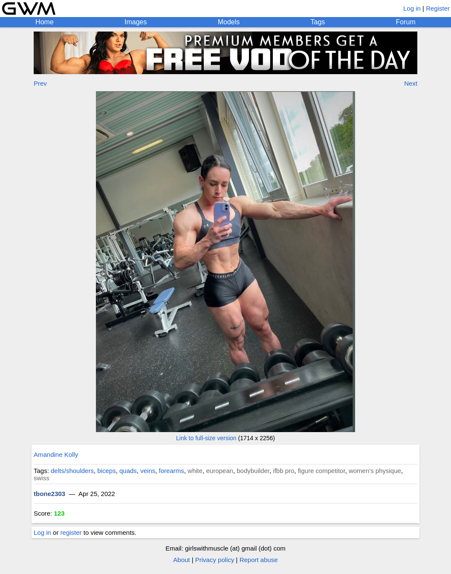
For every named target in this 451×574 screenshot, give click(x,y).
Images (135, 22)
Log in (412, 8)
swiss (41, 478)
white (195, 470)
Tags (318, 22)
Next (410, 83)
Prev (40, 83)
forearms (171, 470)
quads (128, 470)
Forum (406, 22)
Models (229, 22)
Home (44, 22)
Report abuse (259, 559)
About (181, 559)
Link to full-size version (206, 438)
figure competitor (321, 470)
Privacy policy (214, 559)
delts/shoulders (72, 470)
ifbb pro (283, 470)
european (219, 470)
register (71, 532)
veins (147, 470)
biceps (106, 470)
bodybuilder (253, 470)
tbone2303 (49, 493)
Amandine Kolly (56, 454)
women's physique (375, 470)
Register (438, 8)
